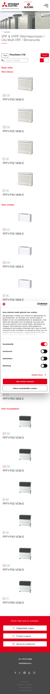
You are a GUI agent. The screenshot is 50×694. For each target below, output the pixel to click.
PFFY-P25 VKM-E (13, 131)
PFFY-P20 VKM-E (13, 99)
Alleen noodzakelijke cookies (25, 388)
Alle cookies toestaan (25, 381)
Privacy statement (25, 687)
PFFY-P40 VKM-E (13, 194)
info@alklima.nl (25, 663)
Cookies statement (25, 690)
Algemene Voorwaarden (25, 684)
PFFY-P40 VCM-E (13, 536)
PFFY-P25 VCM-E (13, 470)
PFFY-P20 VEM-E (13, 233)
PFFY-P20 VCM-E (13, 437)
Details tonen (37, 375)
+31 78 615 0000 (25, 659)
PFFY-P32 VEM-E (13, 299)
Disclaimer (25, 682)
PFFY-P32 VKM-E (13, 163)
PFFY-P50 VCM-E (13, 569)
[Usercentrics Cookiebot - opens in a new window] (37, 304)
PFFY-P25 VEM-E (13, 266)
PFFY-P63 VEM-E (13, 398)
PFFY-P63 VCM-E (13, 602)
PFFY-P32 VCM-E (13, 503)
